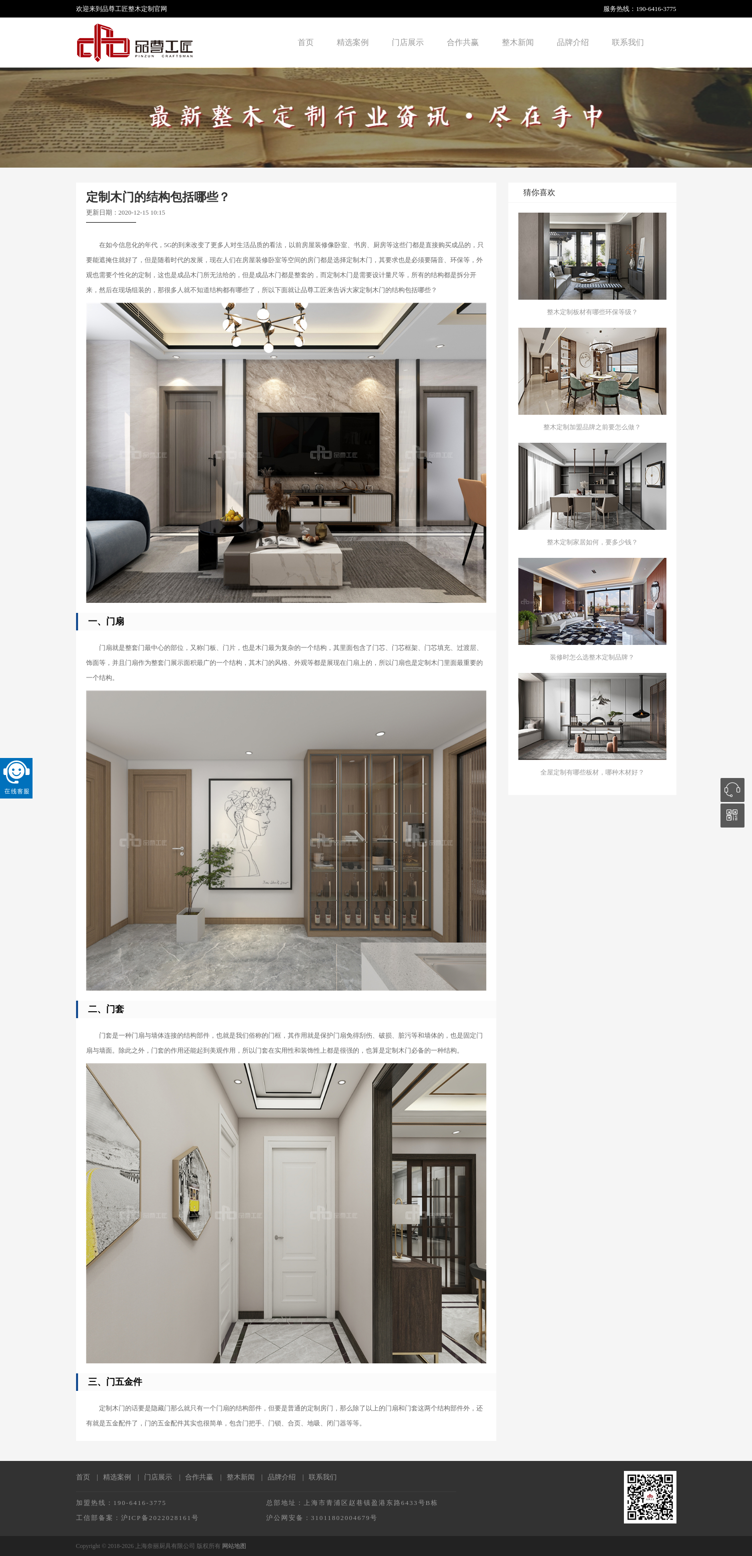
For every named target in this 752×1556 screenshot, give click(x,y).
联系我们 (628, 42)
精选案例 (353, 42)
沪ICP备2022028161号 (160, 1517)
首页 (306, 42)
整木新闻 (518, 42)
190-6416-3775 (656, 9)
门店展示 (408, 42)
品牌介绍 (573, 42)
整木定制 (141, 9)
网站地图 (234, 1545)
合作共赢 (463, 42)
